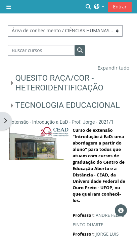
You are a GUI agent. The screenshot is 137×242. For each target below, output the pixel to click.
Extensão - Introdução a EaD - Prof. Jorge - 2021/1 (61, 122)
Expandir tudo (113, 68)
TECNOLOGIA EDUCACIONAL (67, 105)
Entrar (120, 6)
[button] (89, 6)
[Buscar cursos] (41, 50)
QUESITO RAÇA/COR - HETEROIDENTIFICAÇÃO (59, 82)
